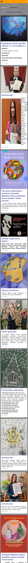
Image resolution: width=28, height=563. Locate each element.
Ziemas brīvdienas (10, 290)
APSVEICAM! (7, 95)
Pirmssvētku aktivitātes (13, 390)
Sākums (4, 7)
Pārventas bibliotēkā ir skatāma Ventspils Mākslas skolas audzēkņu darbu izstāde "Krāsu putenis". (14, 196)
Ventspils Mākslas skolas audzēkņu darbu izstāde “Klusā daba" (13, 557)
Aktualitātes (13, 7)
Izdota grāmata (9, 332)
